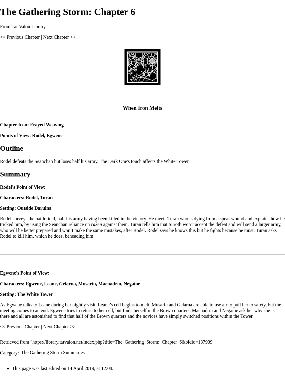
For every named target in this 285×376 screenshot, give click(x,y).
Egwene (54, 135)
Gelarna (67, 283)
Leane (50, 283)
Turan (46, 197)
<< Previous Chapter (20, 37)
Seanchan (58, 224)
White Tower (39, 294)
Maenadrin (109, 283)
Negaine (132, 283)
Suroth (175, 224)
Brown (166, 310)
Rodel (38, 135)
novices (150, 316)
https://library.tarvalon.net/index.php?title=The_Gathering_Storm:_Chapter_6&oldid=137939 (122, 341)
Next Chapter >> (59, 37)
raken (96, 224)
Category (9, 352)
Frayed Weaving (47, 124)
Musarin (87, 283)
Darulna (43, 208)
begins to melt (135, 304)
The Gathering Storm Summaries (53, 352)
